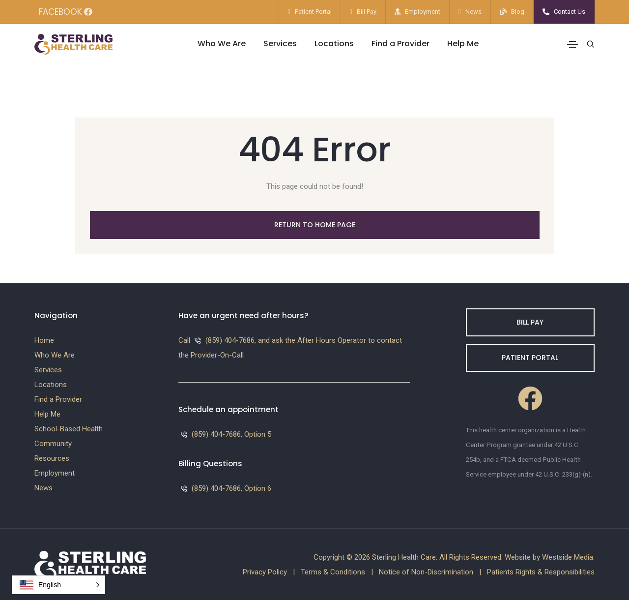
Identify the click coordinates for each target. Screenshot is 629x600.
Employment (422, 11)
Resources (51, 458)
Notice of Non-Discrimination (426, 572)
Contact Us (569, 11)
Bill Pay (366, 11)
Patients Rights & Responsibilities (541, 572)
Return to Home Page (314, 225)
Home (44, 340)
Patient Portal (313, 11)
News (473, 11)
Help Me (463, 43)
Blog (517, 11)
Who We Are (222, 43)
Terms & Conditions (333, 572)
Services (280, 43)
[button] (58, 585)
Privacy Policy (265, 572)
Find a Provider (400, 43)
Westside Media (567, 557)
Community (53, 443)
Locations (334, 43)
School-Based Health (68, 428)
